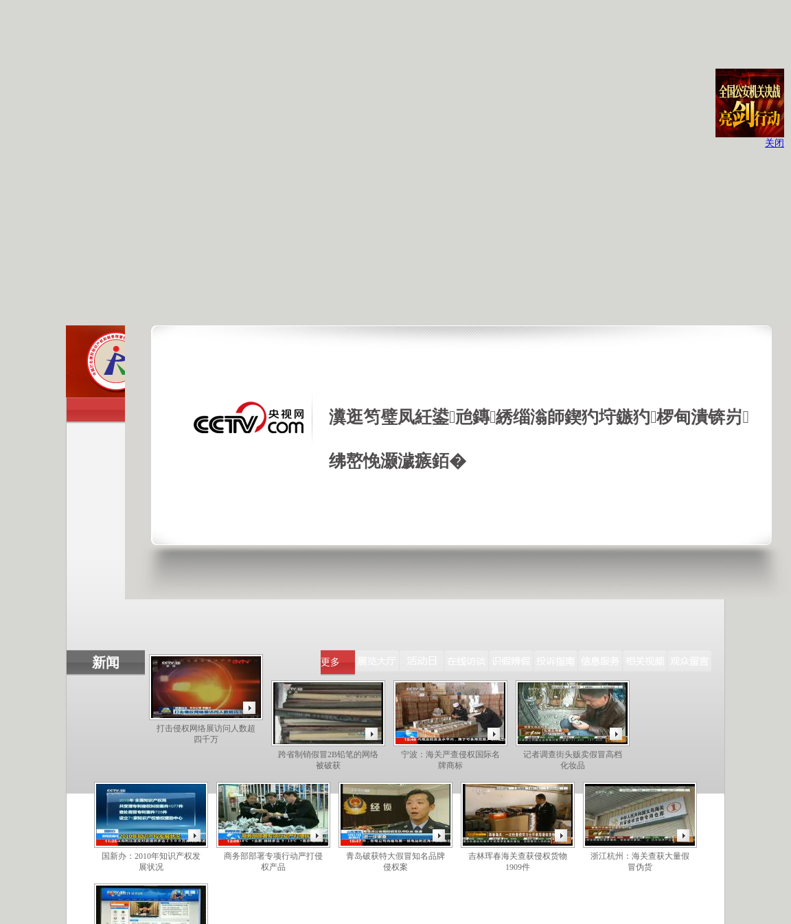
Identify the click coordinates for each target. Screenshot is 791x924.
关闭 (774, 143)
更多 (330, 662)
